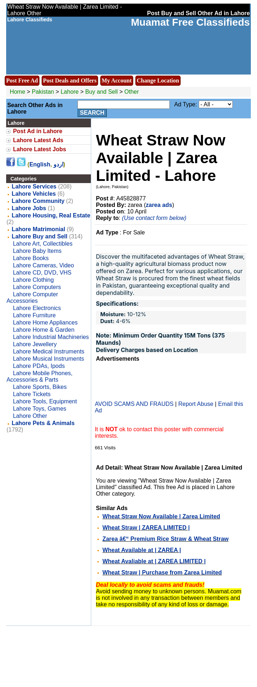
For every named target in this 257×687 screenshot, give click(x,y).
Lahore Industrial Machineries (51, 337)
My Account (117, 80)
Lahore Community (38, 201)
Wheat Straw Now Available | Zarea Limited (161, 516)
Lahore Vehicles (34, 194)
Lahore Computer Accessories (32, 297)
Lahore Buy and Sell (39, 236)
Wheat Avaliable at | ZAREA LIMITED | (154, 561)
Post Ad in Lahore (37, 131)
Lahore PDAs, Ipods (39, 366)
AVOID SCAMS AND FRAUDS (134, 404)
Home (17, 92)
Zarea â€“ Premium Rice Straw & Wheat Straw (165, 539)
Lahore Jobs (29, 208)
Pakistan (43, 92)
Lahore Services (34, 186)
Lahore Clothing (33, 280)
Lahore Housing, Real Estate (51, 215)
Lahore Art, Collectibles (43, 244)
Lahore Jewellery (35, 344)
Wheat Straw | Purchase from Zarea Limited (162, 572)
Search (92, 113)
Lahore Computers (37, 287)
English (39, 164)
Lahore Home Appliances (45, 322)
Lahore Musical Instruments (48, 359)
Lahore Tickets (32, 394)
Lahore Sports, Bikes (40, 387)
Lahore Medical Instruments (48, 351)
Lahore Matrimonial (38, 229)
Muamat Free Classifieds (190, 22)
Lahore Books (31, 258)
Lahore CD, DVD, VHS (42, 273)
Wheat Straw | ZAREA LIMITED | (146, 528)
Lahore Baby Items (37, 251)
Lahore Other (30, 416)
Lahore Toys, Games (39, 409)
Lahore (70, 92)
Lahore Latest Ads (38, 140)
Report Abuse (195, 404)
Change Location (158, 80)
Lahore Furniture (34, 315)
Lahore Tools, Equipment (45, 401)
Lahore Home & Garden (44, 330)
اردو (58, 164)
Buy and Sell (101, 92)
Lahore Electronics (37, 308)
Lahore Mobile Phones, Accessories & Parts (39, 376)
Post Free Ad (22, 80)
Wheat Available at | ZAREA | (141, 550)
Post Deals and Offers (70, 80)
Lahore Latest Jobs (39, 149)
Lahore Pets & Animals (43, 423)
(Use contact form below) (154, 218)
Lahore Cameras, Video (43, 265)
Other (132, 92)
